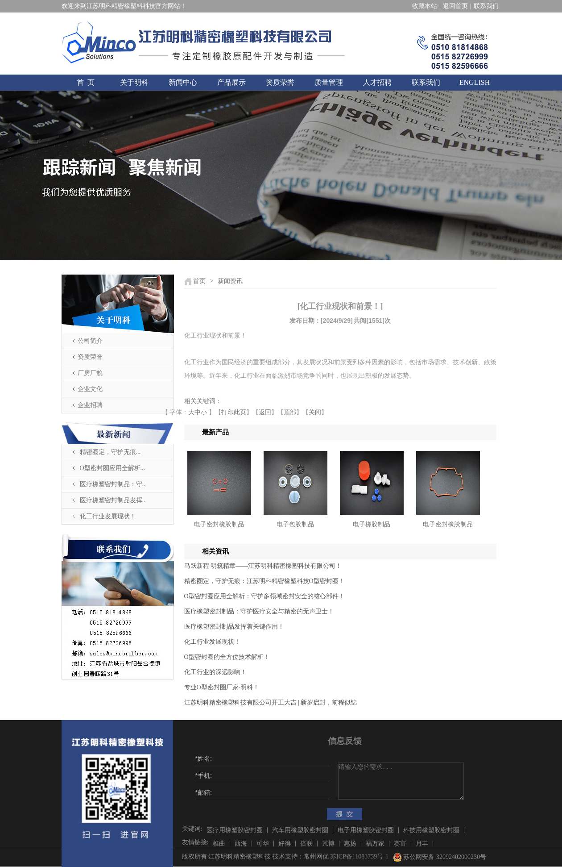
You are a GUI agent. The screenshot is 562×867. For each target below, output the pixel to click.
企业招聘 (90, 405)
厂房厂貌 (90, 373)
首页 (199, 281)
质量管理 (328, 82)
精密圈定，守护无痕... (110, 452)
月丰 (422, 843)
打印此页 (233, 412)
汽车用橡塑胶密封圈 (300, 830)
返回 (265, 412)
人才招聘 (377, 82)
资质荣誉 (280, 82)
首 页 (86, 82)
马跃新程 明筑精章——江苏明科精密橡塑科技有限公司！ (263, 566)
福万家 (375, 843)
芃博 (328, 843)
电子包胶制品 (295, 524)
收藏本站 (424, 6)
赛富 (400, 843)
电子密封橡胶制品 (219, 524)
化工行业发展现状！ (108, 516)
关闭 (315, 412)
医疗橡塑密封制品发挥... (113, 500)
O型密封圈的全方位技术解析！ (227, 657)
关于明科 (134, 82)
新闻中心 (183, 82)
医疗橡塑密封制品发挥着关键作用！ (234, 626)
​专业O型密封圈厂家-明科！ (222, 687)
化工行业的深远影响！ (215, 672)
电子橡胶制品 (371, 524)
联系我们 (486, 6)
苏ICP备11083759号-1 (359, 856)
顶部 (290, 412)
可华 (262, 843)
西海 (241, 843)
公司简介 (90, 341)
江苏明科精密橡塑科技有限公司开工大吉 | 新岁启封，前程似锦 (270, 702)
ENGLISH (474, 82)
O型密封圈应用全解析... (112, 468)
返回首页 (455, 6)
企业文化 (90, 389)
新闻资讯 (230, 281)
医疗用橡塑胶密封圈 (235, 830)
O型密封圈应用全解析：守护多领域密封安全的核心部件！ (264, 596)
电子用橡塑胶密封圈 (366, 830)
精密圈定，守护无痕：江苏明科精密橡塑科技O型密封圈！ (264, 581)
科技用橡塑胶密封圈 (431, 830)
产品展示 (231, 82)
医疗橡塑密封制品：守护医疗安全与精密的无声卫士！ (259, 611)
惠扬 (350, 843)
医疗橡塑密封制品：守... (113, 484)
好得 (284, 843)
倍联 (306, 843)
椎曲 (219, 843)
